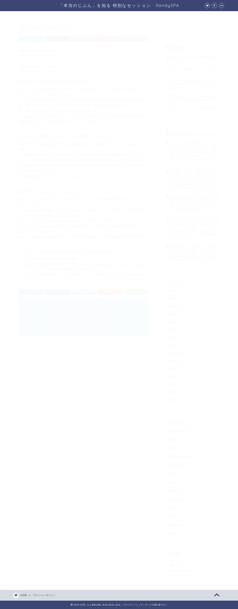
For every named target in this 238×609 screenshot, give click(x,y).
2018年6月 (173, 382)
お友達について (181, 446)
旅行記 (175, 506)
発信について (180, 514)
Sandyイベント (181, 437)
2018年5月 (173, 390)
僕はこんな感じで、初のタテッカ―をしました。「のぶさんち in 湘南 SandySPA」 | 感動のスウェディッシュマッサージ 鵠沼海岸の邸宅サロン (194, 229)
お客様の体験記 (181, 454)
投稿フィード (178, 564)
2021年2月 (173, 289)
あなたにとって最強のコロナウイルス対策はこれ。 (192, 69)
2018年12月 (174, 351)
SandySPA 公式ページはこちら (83, 324)
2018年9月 (173, 359)
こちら (82, 120)
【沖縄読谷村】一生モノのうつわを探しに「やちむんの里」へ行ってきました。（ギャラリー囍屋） (194, 248)
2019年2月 (173, 335)
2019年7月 (173, 312)
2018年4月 (173, 398)
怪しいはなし (180, 497)
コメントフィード (181, 569)
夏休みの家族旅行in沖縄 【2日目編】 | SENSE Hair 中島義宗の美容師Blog (194, 255)
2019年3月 (173, 328)
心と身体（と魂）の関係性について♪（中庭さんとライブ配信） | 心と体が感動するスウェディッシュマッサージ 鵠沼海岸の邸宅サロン (194, 154)
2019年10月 (174, 304)
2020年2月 (173, 296)
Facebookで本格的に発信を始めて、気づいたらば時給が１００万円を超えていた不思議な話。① (192, 83)
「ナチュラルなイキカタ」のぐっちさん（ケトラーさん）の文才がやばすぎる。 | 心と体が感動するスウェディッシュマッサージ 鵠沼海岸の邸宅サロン (194, 179)
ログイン (175, 559)
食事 (174, 531)
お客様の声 (178, 463)
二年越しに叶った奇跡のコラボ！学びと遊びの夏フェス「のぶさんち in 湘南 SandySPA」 (194, 219)
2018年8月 (173, 367)
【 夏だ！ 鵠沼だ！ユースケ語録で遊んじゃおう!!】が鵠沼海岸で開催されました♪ (192, 96)
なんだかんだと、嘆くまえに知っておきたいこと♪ (192, 108)
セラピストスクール (184, 480)
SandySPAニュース (184, 429)
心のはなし (178, 488)
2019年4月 (173, 320)
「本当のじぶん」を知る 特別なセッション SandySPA (119, 5)
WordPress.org (179, 573)
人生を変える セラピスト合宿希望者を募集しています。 (192, 57)
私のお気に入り (181, 523)
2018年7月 (173, 374)
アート (175, 471)
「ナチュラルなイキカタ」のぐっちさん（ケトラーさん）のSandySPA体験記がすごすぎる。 (194, 144)
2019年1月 (173, 343)
